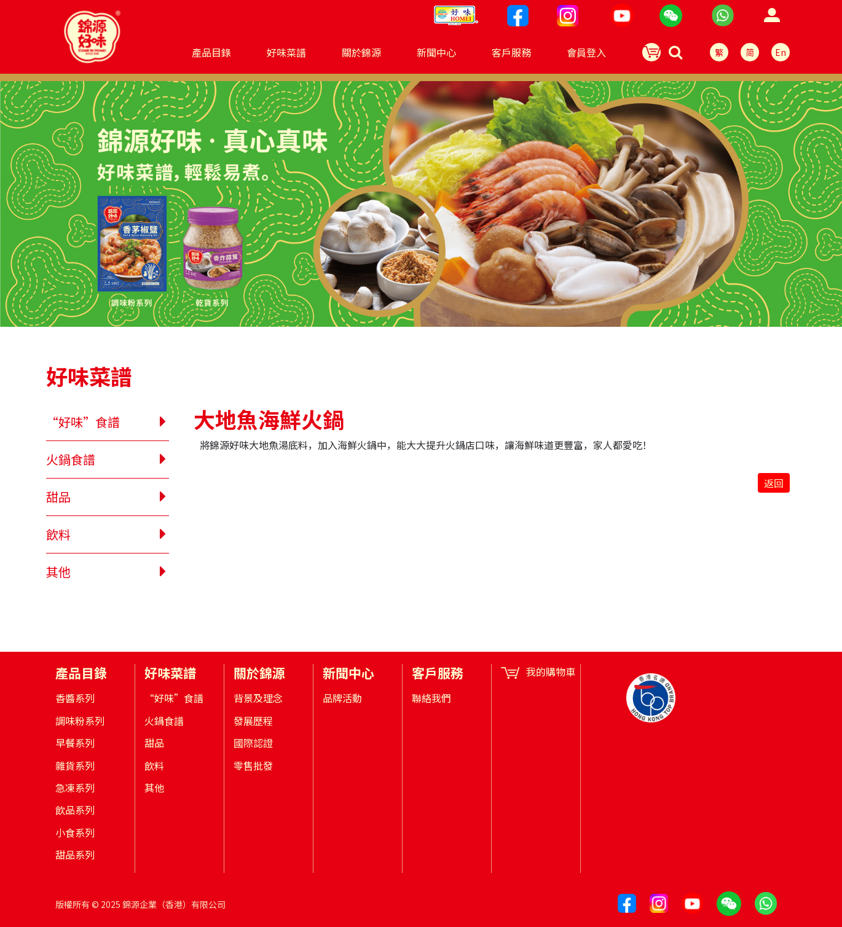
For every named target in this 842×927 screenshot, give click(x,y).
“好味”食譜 (83, 422)
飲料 (58, 534)
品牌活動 (342, 698)
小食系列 (75, 832)
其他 (58, 572)
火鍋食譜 (70, 459)
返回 (774, 482)
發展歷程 (253, 720)
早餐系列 (75, 742)
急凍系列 (75, 787)
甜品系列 (75, 854)
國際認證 (253, 742)
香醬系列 (75, 698)
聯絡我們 (431, 698)
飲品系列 (75, 809)
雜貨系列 (75, 765)
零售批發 (253, 765)
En (780, 52)
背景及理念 (258, 698)
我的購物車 (538, 671)
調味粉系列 (79, 720)
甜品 (58, 497)
